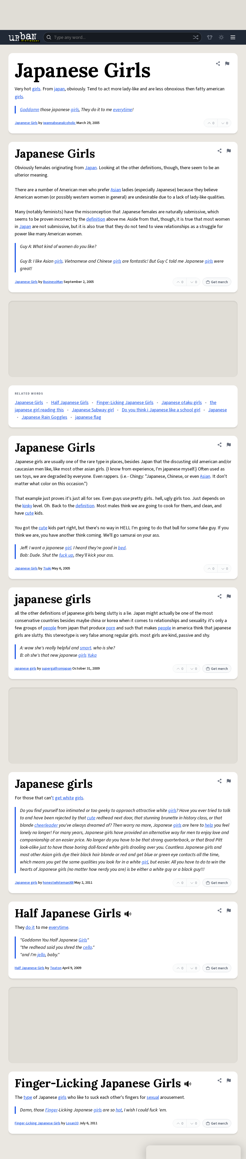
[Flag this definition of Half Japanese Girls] (228, 910)
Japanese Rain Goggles (44, 417)
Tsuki (47, 568)
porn (110, 628)
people (49, 628)
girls (36, 89)
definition (95, 219)
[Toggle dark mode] (221, 37)
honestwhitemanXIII (58, 882)
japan (59, 89)
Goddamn (29, 109)
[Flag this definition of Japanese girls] (228, 781)
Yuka (92, 655)
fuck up (66, 555)
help (209, 825)
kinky (27, 506)
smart (85, 648)
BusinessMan (53, 281)
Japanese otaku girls (181, 402)
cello (87, 947)
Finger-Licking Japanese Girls (124, 402)
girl (68, 548)
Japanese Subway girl (93, 410)
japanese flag (88, 417)
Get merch (217, 282)
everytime (122, 109)
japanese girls (25, 668)
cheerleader (46, 825)
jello (41, 954)
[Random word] (195, 37)
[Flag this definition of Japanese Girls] (227, 63)
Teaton (56, 968)
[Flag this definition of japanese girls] (228, 596)
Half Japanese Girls (70, 402)
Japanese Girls (26, 123)
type (27, 1097)
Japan (91, 167)
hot (119, 1110)
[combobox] (122, 37)
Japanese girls (26, 882)
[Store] (209, 37)
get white (64, 798)
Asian (116, 190)
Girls (83, 940)
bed (122, 548)
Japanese (217, 410)
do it (30, 927)
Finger (51, 1110)
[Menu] (233, 37)
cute (29, 513)
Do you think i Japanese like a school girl (161, 410)
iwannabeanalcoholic (59, 123)
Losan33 (72, 1123)
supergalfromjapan (56, 668)
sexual (153, 1097)
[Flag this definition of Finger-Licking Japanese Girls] (228, 1080)
